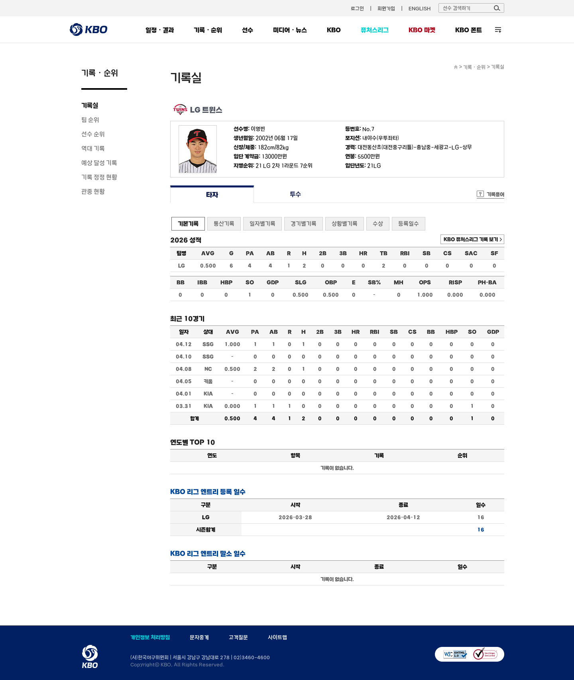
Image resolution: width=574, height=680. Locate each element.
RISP (455, 282)
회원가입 (386, 8)
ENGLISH (420, 8)
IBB (202, 282)
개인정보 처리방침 (150, 637)
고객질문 (238, 637)
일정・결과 (159, 30)
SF (494, 253)
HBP (226, 282)
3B (343, 253)
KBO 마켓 (422, 30)
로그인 (357, 8)
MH (398, 282)
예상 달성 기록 (99, 162)
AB (270, 253)
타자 (212, 194)
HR (363, 253)
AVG (207, 253)
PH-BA (487, 282)
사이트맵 (277, 637)
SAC (471, 253)
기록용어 (495, 194)
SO (250, 282)
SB (427, 253)
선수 (247, 30)
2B (322, 253)
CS (447, 253)
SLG (301, 282)
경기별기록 (303, 223)
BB (181, 282)
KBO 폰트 (468, 30)
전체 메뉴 (498, 30)
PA (250, 253)
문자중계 (199, 637)
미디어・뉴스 (290, 30)
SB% (374, 282)
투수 (295, 194)
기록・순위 (208, 30)
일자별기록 (262, 223)
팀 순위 (90, 119)
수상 (378, 223)
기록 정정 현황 (99, 177)
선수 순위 (93, 134)
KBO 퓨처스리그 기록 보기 (471, 239)
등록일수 (408, 223)
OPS (425, 282)
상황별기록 (345, 223)
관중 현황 (93, 191)
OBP (331, 282)
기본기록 (188, 223)
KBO (334, 30)
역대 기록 (93, 148)
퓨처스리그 (375, 30)
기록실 (89, 105)
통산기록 (224, 223)
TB (383, 253)
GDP (273, 282)
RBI (405, 253)
